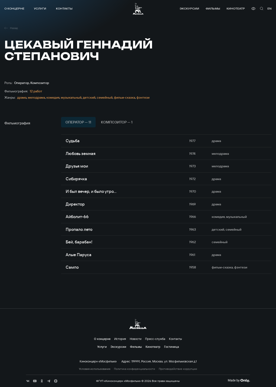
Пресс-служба (155, 339)
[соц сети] (28, 381)
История (120, 339)
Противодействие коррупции (178, 369)
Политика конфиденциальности (134, 369)
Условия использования (94, 369)
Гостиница (171, 346)
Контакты (64, 8)
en (269, 8)
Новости (135, 339)
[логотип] (138, 9)
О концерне (14, 8)
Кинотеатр (236, 8)
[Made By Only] (239, 380)
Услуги (40, 8)
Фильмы (213, 8)
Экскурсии (189, 8)
